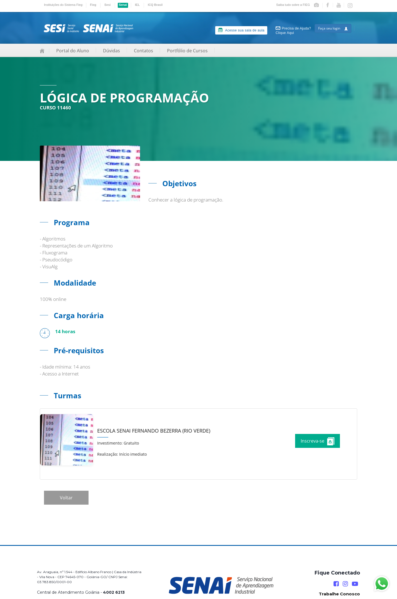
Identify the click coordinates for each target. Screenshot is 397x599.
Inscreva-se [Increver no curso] (317, 441)
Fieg (93, 4)
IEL (137, 4)
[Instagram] (345, 584)
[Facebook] (336, 584)
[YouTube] (355, 584)
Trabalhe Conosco (339, 593)
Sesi (107, 4)
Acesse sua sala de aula (241, 30)
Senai (123, 4)
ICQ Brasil (155, 4)
